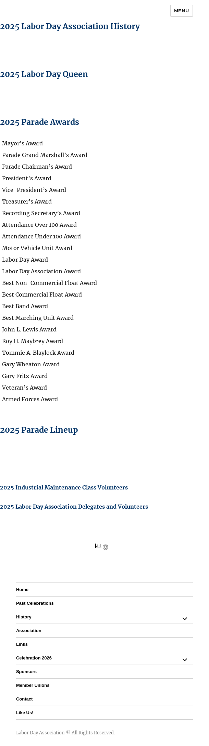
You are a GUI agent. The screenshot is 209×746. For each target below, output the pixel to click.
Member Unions (33, 685)
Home (22, 589)
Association (28, 630)
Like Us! (25, 712)
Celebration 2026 (34, 657)
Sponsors (26, 671)
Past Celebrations (35, 603)
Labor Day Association (40, 733)
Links (22, 644)
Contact (24, 699)
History (24, 616)
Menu (181, 10)
